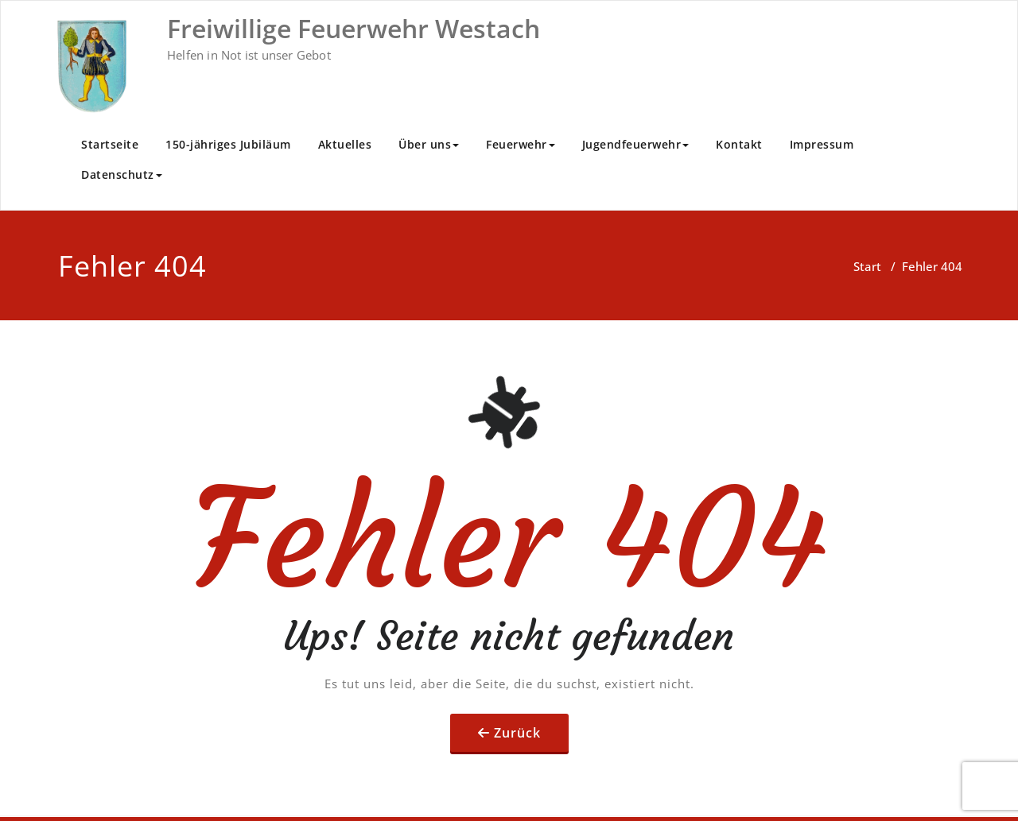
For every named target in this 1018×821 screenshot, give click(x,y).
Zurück (517, 733)
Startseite (109, 144)
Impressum (822, 144)
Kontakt (739, 144)
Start (867, 266)
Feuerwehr (520, 144)
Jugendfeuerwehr (636, 144)
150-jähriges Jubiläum (228, 144)
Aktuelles (345, 144)
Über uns (428, 144)
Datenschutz (121, 174)
